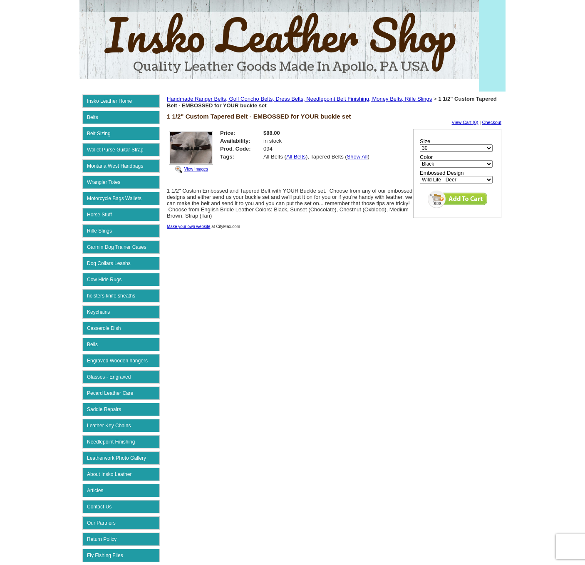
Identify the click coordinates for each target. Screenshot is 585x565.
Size (425, 141)
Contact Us (99, 507)
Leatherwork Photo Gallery (116, 458)
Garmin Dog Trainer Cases (116, 247)
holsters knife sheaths (111, 296)
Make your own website (189, 226)
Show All (357, 157)
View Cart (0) (465, 122)
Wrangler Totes (103, 182)
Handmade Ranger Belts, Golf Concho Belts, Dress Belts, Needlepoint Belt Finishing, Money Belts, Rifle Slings (299, 99)
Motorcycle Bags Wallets (114, 198)
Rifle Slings (99, 231)
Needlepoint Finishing (111, 442)
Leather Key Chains (109, 426)
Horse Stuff (99, 215)
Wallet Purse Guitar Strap (115, 150)
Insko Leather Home (109, 101)
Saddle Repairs (104, 409)
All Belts (296, 157)
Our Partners (101, 523)
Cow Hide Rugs (104, 279)
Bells (92, 344)
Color (426, 157)
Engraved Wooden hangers (117, 361)
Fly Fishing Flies (105, 555)
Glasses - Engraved (109, 377)
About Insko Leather (109, 474)
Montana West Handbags (115, 166)
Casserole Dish (104, 328)
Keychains (98, 312)
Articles (95, 490)
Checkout (491, 122)
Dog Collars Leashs (109, 263)
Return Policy (102, 539)
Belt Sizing (99, 133)
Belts (92, 117)
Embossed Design (442, 173)
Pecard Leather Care (110, 393)
